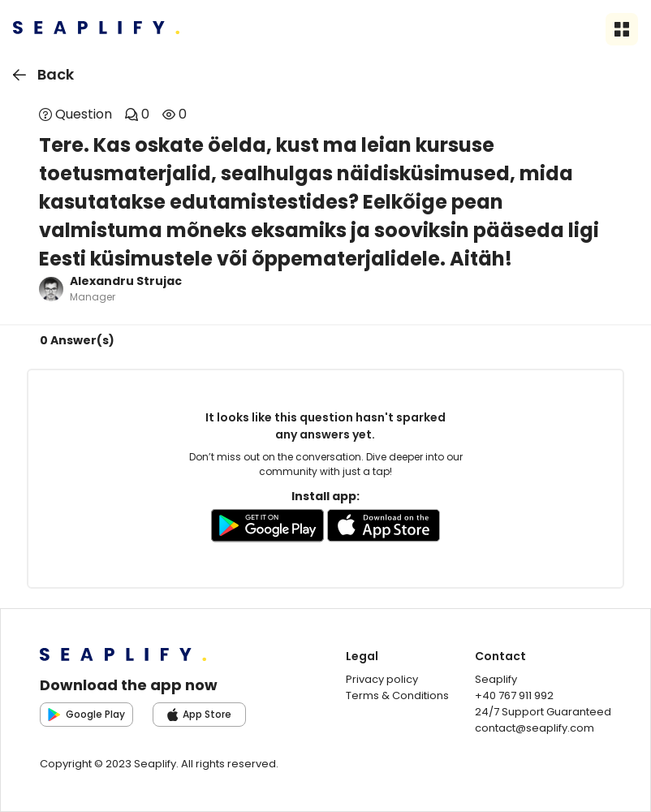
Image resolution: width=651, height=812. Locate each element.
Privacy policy (382, 679)
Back (40, 75)
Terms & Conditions (397, 695)
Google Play (86, 714)
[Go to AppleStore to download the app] (384, 528)
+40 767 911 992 (514, 695)
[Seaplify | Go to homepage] (96, 29)
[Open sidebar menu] (622, 29)
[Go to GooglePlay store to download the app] (267, 528)
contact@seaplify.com (534, 728)
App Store (199, 714)
